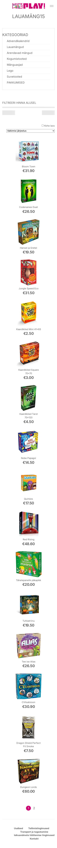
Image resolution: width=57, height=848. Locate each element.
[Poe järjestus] (30, 131)
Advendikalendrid (18, 41)
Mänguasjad (15, 64)
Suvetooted (14, 76)
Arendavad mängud (19, 52)
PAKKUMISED (16, 82)
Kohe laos (49, 125)
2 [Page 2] (34, 808)
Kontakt (34, 838)
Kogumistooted (17, 58)
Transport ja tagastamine (34, 831)
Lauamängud (15, 47)
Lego (10, 70)
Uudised (18, 828)
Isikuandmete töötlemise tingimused (34, 835)
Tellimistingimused (38, 828)
